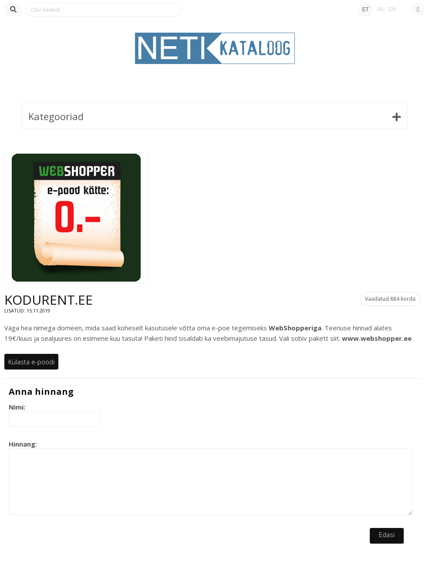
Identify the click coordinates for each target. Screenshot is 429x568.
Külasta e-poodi (31, 361)
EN (392, 10)
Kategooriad (56, 116)
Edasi (387, 534)
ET (365, 10)
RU (381, 10)
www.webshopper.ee (377, 338)
